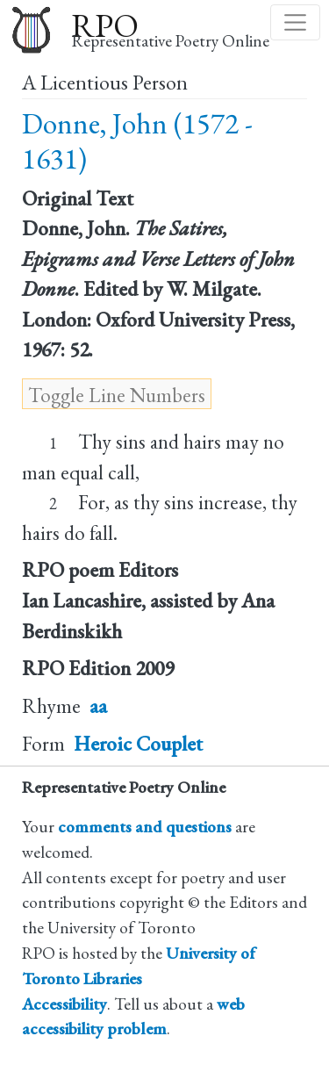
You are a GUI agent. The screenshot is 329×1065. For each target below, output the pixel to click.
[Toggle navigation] (295, 22)
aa (98, 706)
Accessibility (64, 1004)
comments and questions (145, 827)
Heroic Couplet (138, 743)
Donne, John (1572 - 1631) (137, 140)
